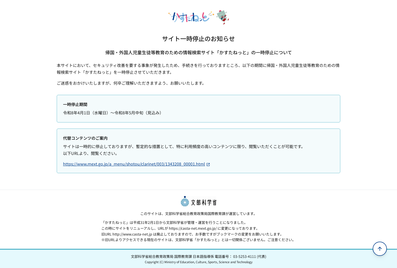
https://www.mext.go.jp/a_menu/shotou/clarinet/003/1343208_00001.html (136, 164)
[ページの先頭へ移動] (380, 249)
